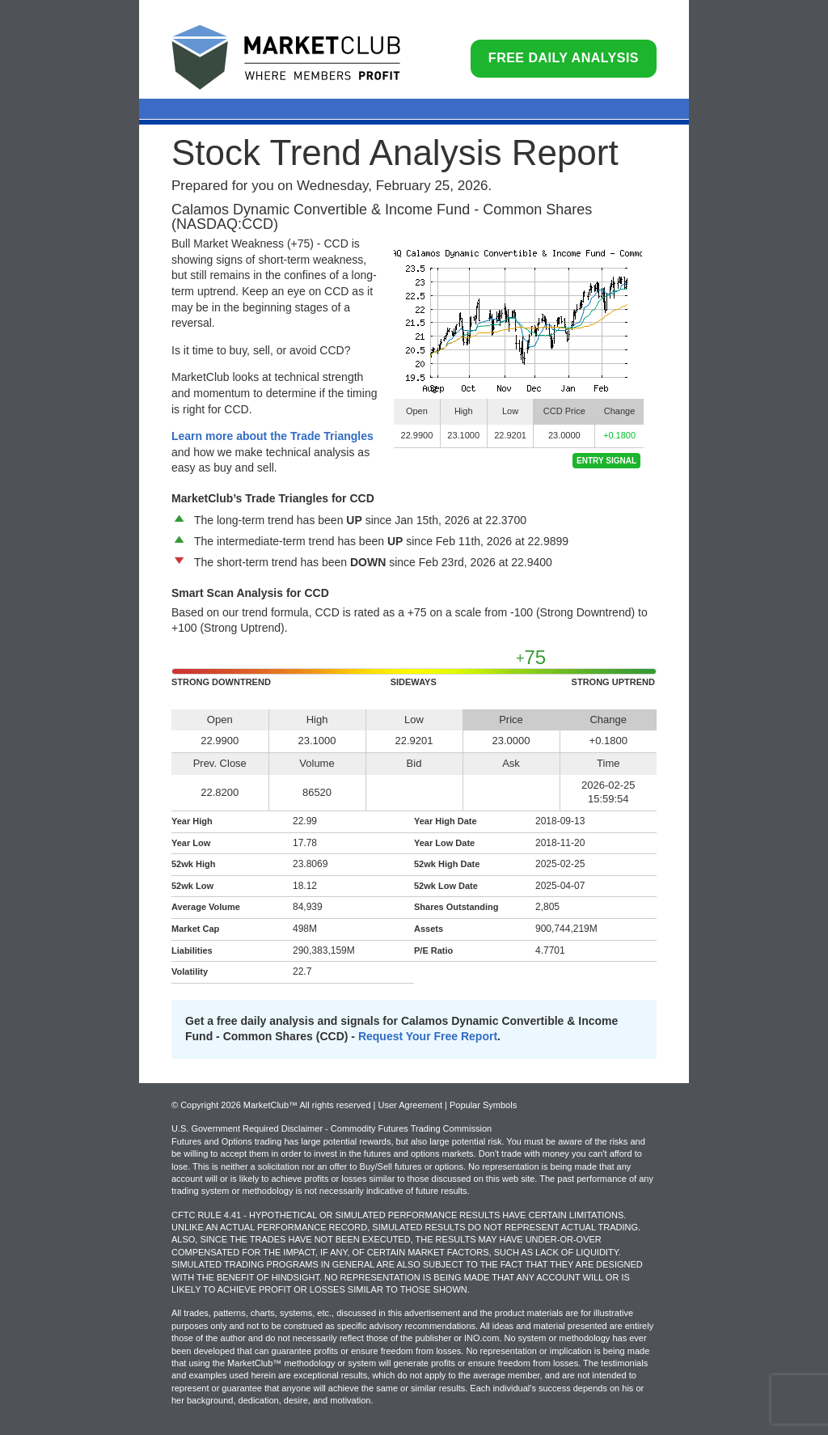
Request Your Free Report (427, 1036)
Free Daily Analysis (563, 58)
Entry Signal (606, 460)
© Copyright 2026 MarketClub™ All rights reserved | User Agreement (308, 1105)
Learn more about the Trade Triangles (272, 436)
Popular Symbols (483, 1105)
